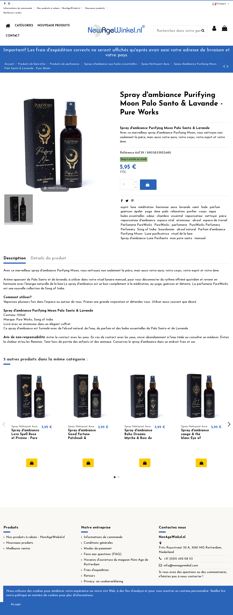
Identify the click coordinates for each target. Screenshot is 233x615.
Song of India (146, 229)
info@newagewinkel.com (181, 565)
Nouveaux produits (95, 8)
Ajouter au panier (147, 184)
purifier (192, 211)
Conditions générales (98, 543)
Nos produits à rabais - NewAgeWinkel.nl (59, 8)
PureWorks (162, 225)
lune (133, 207)
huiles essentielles (132, 216)
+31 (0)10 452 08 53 (178, 558)
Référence (127, 152)
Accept (16, 604)
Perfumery (128, 229)
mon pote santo (181, 238)
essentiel (177, 216)
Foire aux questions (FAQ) (102, 554)
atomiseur (183, 220)
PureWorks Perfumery (204, 225)
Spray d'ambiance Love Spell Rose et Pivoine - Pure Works (25, 436)
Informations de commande (18, 8)
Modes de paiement (98, 548)
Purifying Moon (131, 234)
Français (221, 3)
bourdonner (167, 229)
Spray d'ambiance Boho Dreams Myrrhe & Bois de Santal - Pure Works (138, 438)
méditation (146, 207)
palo (165, 211)
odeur (150, 216)
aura (174, 207)
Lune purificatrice (156, 234)
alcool (196, 220)
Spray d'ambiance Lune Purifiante (144, 238)
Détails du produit (48, 258)
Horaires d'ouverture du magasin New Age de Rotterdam (116, 562)
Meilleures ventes (12, 13)
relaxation (178, 211)
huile (204, 207)
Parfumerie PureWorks (136, 225)
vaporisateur (194, 216)
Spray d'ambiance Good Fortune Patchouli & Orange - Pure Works (82, 438)
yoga (148, 211)
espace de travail (215, 220)
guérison (126, 211)
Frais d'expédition (96, 570)
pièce (222, 216)
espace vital (165, 220)
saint (195, 207)
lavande (184, 207)
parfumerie (179, 225)
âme (157, 211)
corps (203, 211)
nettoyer (211, 216)
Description (14, 258)
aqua (212, 211)
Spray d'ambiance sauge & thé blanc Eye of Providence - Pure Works (195, 438)
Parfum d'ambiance (211, 229)
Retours (89, 576)
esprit (125, 207)
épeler (138, 211)
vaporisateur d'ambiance (138, 220)
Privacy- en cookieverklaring (103, 581)
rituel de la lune (181, 234)
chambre (163, 216)
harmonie (162, 207)
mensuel (200, 238)
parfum (215, 207)
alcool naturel (186, 229)
